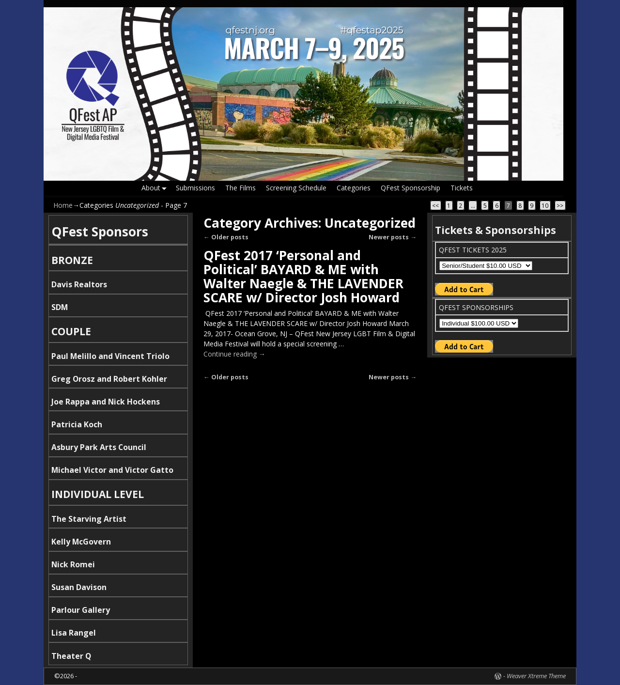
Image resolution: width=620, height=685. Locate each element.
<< (435, 205)
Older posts (225, 237)
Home (63, 205)
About (155, 188)
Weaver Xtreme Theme (536, 675)
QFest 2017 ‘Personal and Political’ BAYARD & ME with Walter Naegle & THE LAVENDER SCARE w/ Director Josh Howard (303, 276)
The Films (240, 187)
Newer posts (393, 237)
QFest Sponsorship (410, 187)
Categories (353, 187)
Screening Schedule (295, 187)
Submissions (195, 187)
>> (560, 205)
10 (545, 205)
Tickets (461, 187)
